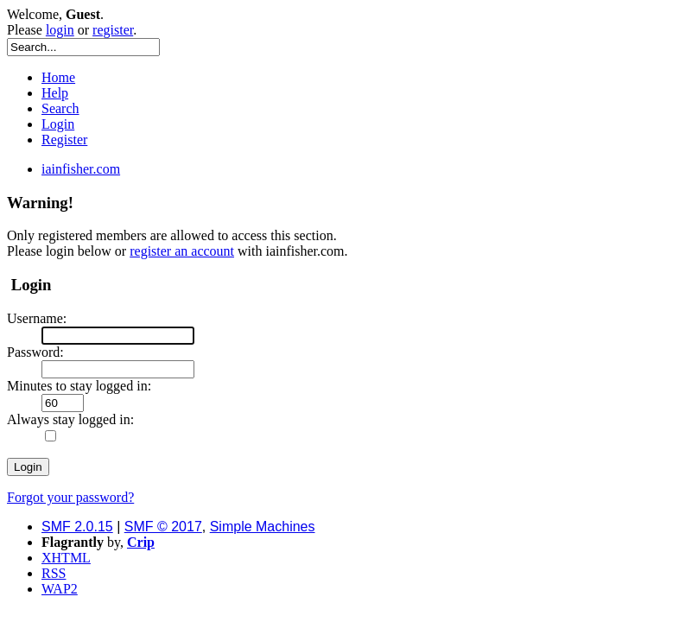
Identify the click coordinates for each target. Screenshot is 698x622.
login (60, 29)
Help (54, 93)
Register (64, 139)
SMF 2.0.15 (77, 526)
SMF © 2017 (163, 526)
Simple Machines (262, 526)
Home (58, 77)
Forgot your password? (70, 497)
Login (57, 124)
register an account (182, 251)
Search (60, 108)
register (112, 29)
